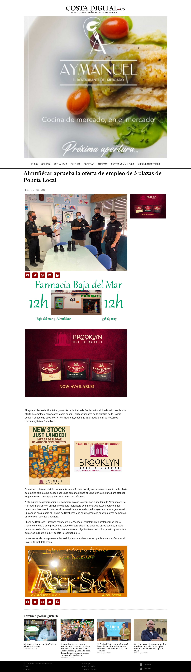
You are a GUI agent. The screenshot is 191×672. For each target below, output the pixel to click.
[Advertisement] (148, 258)
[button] (27, 275)
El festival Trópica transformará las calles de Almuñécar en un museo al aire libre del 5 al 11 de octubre (112, 647)
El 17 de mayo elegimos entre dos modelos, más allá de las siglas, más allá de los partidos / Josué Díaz (150, 647)
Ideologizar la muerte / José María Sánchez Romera (40, 645)
